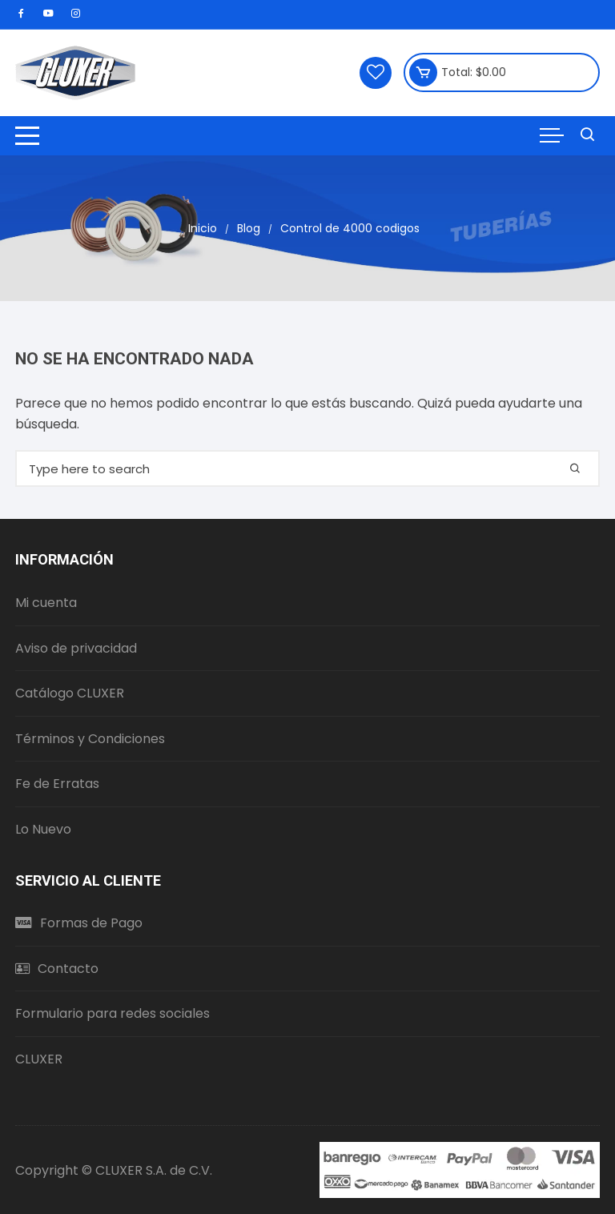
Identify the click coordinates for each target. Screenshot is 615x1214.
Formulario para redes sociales (112, 1013)
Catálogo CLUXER (69, 693)
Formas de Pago (79, 923)
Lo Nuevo (43, 829)
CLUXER (38, 1059)
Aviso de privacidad (76, 648)
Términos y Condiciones (90, 739)
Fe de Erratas (57, 783)
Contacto (56, 968)
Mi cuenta (46, 602)
